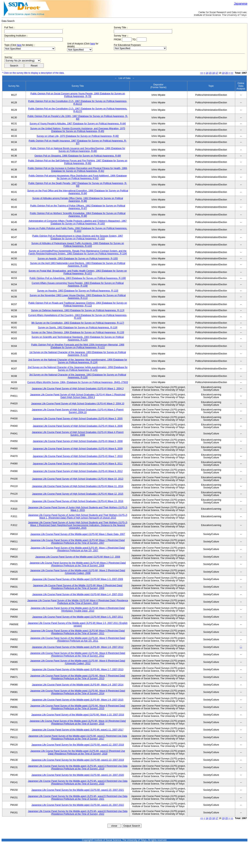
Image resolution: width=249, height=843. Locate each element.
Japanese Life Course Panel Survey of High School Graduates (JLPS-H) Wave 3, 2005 (78, 418)
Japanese (240, 3)
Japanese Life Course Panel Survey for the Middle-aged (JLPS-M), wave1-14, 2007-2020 (78, 775)
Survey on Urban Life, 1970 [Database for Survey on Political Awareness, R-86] (78, 136)
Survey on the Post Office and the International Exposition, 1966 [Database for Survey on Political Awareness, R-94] (77, 192)
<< (201, 73)
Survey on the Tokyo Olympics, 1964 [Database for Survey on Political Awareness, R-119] (77, 332)
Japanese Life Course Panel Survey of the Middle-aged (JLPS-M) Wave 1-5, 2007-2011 (77, 616)
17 (217, 73)
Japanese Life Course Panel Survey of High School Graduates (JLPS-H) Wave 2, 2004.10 (77, 403)
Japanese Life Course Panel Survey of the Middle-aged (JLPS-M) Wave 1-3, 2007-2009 (77, 579)
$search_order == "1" (22, 60)
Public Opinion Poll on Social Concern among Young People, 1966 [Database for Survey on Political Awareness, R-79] (77, 95)
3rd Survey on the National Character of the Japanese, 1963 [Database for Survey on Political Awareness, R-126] (77, 376)
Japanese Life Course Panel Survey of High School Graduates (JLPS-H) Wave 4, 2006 (78, 426)
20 (226, 73)
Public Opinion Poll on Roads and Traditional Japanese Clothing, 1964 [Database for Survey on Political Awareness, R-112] (77, 304)
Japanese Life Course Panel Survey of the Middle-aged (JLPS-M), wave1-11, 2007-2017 (78, 729)
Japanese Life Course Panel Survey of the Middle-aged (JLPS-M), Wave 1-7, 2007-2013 (77, 669)
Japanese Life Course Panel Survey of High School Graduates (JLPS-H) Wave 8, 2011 (78, 463)
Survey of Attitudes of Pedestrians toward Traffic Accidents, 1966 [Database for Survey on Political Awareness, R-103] (77, 244)
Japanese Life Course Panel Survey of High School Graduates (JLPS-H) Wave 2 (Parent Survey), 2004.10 (78, 411)
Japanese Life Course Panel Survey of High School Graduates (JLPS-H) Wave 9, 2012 (78, 471)
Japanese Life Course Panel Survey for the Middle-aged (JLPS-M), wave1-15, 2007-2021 (78, 790)
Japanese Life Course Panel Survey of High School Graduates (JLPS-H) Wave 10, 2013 (77, 478)
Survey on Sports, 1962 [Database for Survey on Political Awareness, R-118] (77, 327)
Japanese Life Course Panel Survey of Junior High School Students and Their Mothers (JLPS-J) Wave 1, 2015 (77, 509)
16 (213, 73)
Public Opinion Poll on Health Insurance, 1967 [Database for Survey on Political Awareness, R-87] (78, 142)
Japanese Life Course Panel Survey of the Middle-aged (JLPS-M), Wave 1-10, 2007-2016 (77, 714)
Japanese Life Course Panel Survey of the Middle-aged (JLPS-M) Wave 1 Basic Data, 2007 (77, 534)
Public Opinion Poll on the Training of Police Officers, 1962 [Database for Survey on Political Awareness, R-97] (77, 207)
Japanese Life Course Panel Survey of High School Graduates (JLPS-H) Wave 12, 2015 (77, 493)
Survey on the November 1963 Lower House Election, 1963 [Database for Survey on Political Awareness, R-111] (78, 296)
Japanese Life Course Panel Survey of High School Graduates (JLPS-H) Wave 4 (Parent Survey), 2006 (78, 433)
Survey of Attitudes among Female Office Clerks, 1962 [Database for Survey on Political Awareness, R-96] (77, 199)
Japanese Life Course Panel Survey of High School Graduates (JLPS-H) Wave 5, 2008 (78, 441)
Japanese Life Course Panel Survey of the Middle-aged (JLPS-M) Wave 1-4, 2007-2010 (77, 594)
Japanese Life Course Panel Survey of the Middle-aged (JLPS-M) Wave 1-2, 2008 (77, 556)
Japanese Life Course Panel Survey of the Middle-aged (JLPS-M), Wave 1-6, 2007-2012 (77, 647)
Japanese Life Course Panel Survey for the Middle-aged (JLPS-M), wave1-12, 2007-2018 (78, 744)
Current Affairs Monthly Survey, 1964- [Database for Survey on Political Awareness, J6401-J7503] (77, 382)
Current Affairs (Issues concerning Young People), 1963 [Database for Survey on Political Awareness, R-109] (78, 284)
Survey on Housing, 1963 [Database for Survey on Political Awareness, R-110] (77, 290)
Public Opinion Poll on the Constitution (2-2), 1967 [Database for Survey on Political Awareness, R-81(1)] (77, 102)
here (19, 45)
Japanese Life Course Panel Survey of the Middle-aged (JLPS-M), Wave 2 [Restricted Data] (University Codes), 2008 (77, 572)
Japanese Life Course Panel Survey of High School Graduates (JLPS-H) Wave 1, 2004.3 (78, 388)
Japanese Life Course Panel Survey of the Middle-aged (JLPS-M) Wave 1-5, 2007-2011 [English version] (78, 624)
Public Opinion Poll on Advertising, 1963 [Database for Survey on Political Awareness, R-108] (78, 278)
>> (232, 73)
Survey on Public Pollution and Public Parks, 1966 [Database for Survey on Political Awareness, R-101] (77, 229)
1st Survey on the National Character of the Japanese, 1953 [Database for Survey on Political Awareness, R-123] (77, 353)
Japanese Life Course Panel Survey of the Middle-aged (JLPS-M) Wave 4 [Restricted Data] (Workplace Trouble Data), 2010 (78, 609)
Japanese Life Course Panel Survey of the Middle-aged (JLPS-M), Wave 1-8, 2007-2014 (77, 684)
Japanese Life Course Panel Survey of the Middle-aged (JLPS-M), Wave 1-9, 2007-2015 (77, 699)
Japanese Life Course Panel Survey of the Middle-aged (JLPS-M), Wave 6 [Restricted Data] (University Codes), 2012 (77, 662)
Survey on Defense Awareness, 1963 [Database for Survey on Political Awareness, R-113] (77, 310)
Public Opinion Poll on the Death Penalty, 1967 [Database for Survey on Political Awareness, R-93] (77, 184)
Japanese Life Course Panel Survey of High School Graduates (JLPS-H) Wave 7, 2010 (78, 456)
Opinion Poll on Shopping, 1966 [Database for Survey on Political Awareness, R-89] (77, 155)
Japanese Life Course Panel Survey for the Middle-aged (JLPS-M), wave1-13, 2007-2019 (78, 760)
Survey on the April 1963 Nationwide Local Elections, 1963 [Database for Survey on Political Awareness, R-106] (77, 264)
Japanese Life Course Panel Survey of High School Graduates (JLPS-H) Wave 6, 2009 (78, 448)
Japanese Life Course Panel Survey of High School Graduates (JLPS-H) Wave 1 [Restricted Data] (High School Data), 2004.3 (77, 396)
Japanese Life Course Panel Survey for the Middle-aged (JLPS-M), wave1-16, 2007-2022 (78, 805)
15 (210, 73)
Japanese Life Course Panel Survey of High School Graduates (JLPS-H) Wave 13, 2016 (77, 501)
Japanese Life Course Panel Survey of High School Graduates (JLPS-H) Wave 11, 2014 (77, 486)
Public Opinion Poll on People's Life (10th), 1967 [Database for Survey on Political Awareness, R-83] (77, 117)
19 (223, 73)
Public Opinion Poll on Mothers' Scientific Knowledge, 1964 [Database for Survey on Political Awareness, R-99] (77, 214)
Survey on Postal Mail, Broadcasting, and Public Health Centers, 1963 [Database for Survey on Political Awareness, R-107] (78, 272)
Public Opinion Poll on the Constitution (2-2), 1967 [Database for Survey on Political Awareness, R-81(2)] (77, 110)
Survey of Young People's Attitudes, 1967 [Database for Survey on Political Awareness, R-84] (78, 123)
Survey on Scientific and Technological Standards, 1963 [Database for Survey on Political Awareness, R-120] (78, 338)
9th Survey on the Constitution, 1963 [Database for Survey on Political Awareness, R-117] (77, 322)
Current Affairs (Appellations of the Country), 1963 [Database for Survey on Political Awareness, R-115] (77, 316)
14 (207, 73)
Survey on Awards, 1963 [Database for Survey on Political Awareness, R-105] (78, 258)
